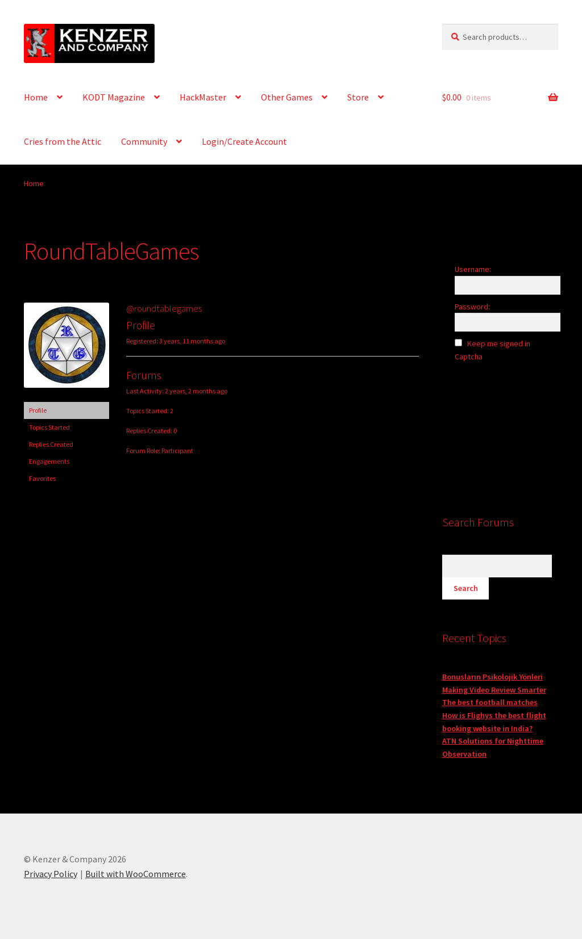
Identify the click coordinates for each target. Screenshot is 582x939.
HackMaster (203, 97)
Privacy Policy (50, 873)
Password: (472, 306)
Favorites (42, 478)
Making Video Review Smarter (494, 690)
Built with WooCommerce (135, 873)
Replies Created (51, 444)
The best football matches (490, 702)
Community (144, 141)
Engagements (49, 461)
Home (36, 97)
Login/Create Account (244, 141)
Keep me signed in (498, 343)
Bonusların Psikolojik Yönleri (492, 677)
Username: (473, 269)
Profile (38, 410)
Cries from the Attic (62, 141)
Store (358, 97)
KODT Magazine (113, 97)
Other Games (287, 97)
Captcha (469, 356)
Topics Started (49, 427)
